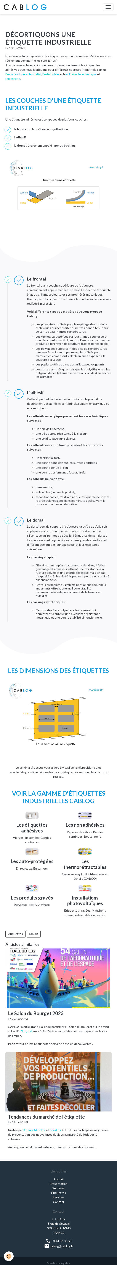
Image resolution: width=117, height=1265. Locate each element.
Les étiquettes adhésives (32, 827)
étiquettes (15, 934)
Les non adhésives (85, 825)
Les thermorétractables (85, 864)
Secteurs (58, 1188)
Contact (58, 1202)
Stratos (55, 1130)
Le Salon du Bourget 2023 (36, 1013)
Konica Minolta (34, 1130)
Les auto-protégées (32, 861)
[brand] (25, 7)
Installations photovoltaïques (85, 900)
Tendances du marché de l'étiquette (46, 1117)
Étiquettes (58, 1192)
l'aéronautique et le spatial (23, 74)
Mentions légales (58, 1263)
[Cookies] (9, 1256)
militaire (71, 74)
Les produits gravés (32, 898)
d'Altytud (26, 1031)
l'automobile (50, 74)
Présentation (58, 1183)
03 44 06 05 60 (58, 1241)
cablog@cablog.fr (58, 1246)
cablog (33, 934)
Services (58, 1197)
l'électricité (12, 78)
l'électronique (87, 74)
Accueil (59, 1179)
